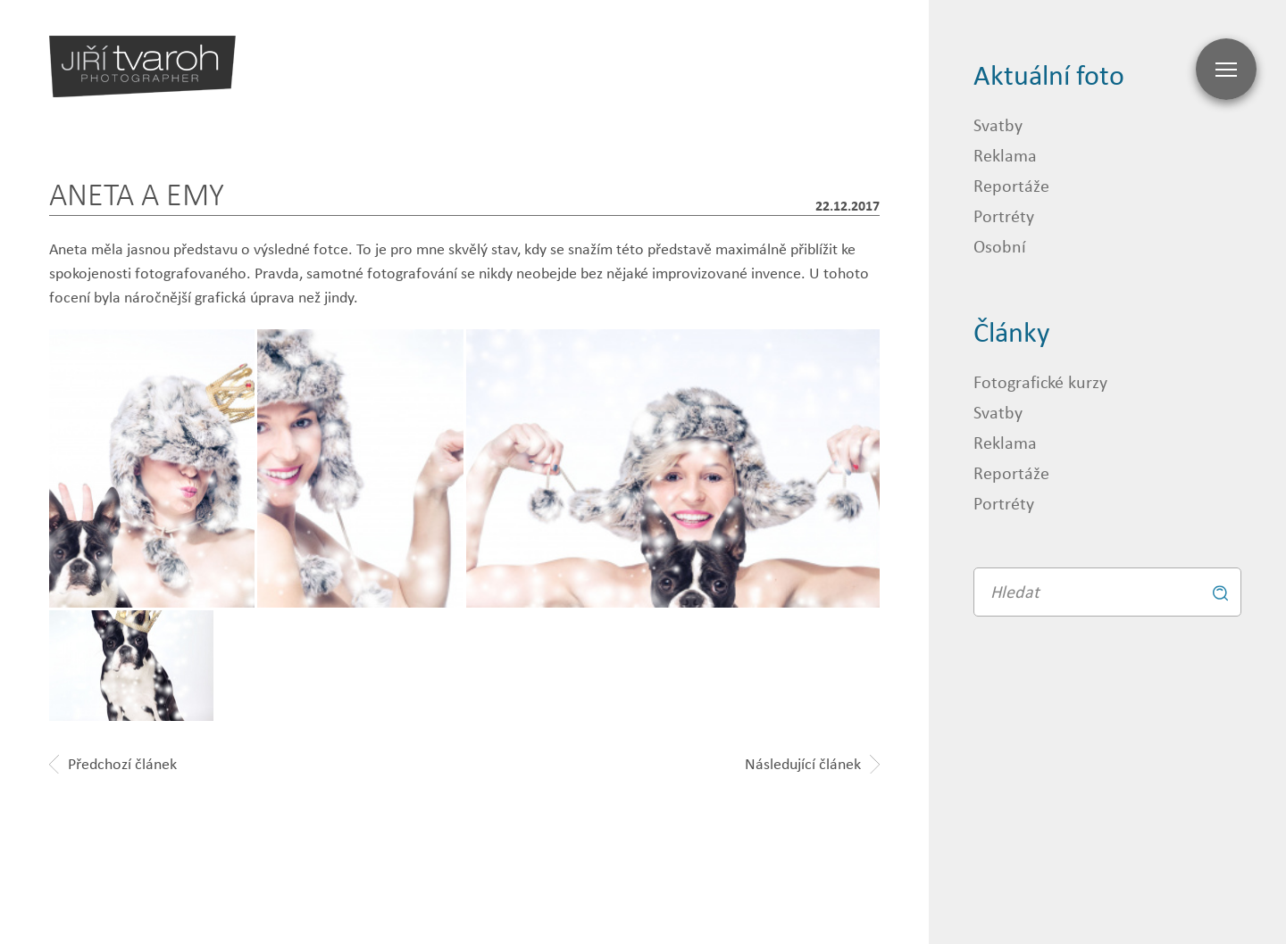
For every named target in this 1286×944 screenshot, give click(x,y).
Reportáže (1011, 185)
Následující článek (812, 763)
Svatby (998, 124)
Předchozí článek (113, 763)
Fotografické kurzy (1040, 381)
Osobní (999, 246)
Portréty (1003, 215)
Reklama (1005, 155)
